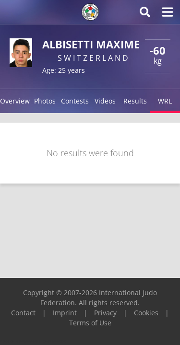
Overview (15, 100)
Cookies (146, 312)
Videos (105, 100)
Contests (75, 100)
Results (135, 100)
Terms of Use (90, 322)
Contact (23, 312)
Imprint (65, 312)
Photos (45, 100)
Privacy (105, 312)
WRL (165, 100)
